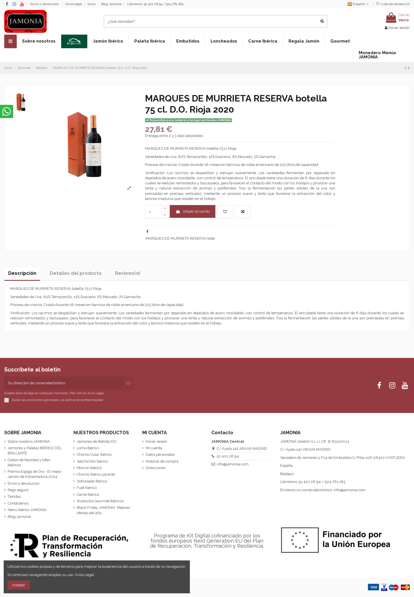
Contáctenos (18, 503)
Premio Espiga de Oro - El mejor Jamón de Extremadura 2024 (34, 474)
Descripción (22, 273)
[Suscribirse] (128, 383)
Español (358, 4)
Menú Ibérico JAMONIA (27, 510)
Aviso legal (74, 4)
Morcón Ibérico (89, 468)
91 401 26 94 (228, 456)
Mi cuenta (154, 448)
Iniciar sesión (156, 441)
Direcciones (155, 468)
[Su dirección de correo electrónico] (63, 383)
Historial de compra (162, 461)
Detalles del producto (76, 273)
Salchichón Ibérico (92, 461)
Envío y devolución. (45, 4)
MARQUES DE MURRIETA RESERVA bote (180, 238)
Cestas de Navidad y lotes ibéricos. (29, 462)
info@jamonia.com (233, 464)
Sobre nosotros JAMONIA (29, 441)
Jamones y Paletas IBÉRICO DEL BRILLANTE (35, 450)
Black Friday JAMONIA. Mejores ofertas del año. (103, 510)
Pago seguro (18, 490)
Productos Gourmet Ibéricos (100, 501)
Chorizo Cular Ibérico (94, 454)
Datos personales (160, 454)
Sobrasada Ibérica (92, 481)
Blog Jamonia (111, 4)
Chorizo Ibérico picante (96, 474)
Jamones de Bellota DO (96, 441)
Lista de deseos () (393, 4)
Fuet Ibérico (87, 488)
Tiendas (14, 496)
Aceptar (18, 585)
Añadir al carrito (192, 211)
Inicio (92, 4)
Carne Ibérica (88, 494)
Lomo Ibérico (88, 448)
